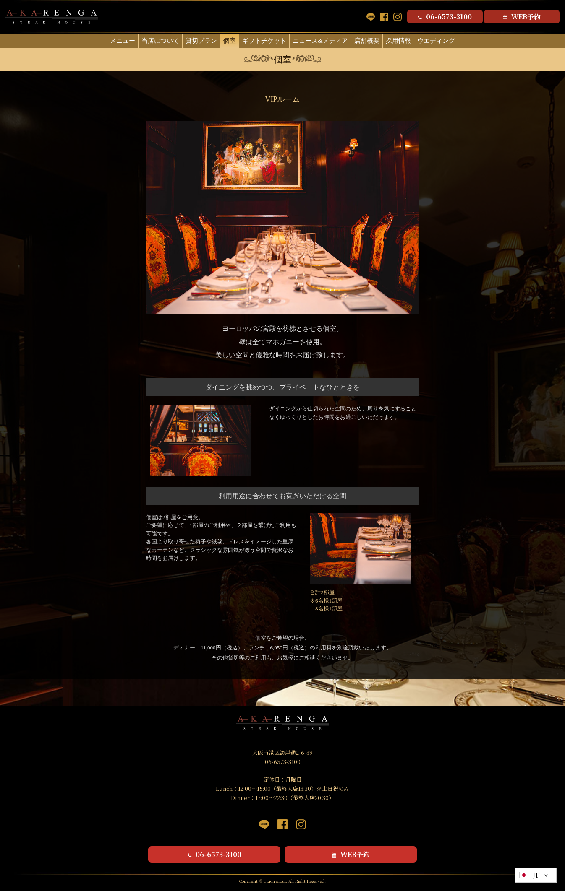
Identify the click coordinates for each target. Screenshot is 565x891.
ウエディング (436, 40)
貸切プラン (201, 40)
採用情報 (398, 40)
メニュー (122, 40)
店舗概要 (366, 40)
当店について (160, 40)
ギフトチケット (264, 40)
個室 (229, 40)
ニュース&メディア (320, 40)
